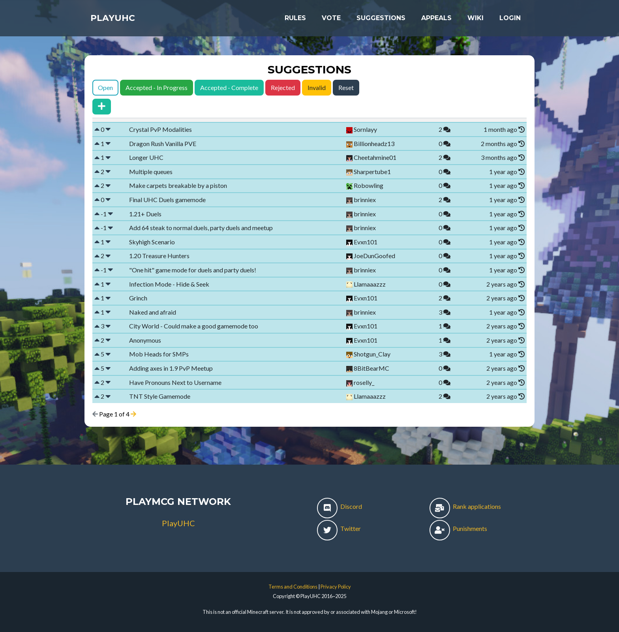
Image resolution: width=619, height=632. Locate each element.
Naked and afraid (152, 312)
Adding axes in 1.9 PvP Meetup (171, 368)
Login (510, 20)
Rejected (283, 87)
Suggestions (380, 20)
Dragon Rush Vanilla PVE (162, 143)
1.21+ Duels (145, 214)
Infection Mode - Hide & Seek (169, 284)
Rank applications (465, 506)
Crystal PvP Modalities (160, 129)
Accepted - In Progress (157, 87)
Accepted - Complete (229, 87)
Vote (331, 20)
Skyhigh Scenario (152, 242)
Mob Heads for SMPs (159, 354)
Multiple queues (151, 171)
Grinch (138, 298)
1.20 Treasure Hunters (159, 255)
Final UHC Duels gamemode (167, 199)
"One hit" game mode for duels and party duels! (192, 270)
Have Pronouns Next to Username (175, 382)
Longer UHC (146, 157)
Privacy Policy (336, 586)
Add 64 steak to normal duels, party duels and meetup (201, 227)
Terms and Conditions (292, 586)
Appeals (436, 20)
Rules (295, 20)
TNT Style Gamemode (159, 396)
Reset (346, 87)
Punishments (458, 528)
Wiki (475, 20)
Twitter (339, 528)
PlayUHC (118, 20)
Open (105, 87)
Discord (339, 506)
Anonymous (145, 340)
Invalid (317, 87)
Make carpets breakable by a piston (178, 185)
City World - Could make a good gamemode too (193, 326)
